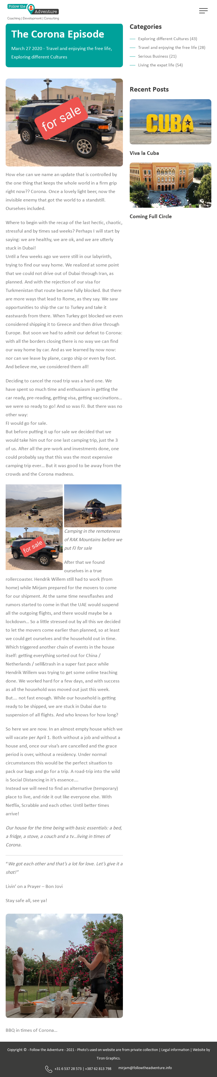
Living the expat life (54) (160, 65)
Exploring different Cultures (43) (167, 39)
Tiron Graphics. (109, 1058)
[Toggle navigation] (203, 12)
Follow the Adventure (47, 1050)
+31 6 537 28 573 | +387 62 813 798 (78, 1069)
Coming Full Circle (151, 217)
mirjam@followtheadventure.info (145, 1068)
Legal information (175, 1050)
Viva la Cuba (144, 153)
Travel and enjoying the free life (78, 48)
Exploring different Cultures (39, 57)
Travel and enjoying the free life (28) (171, 47)
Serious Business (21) (157, 56)
